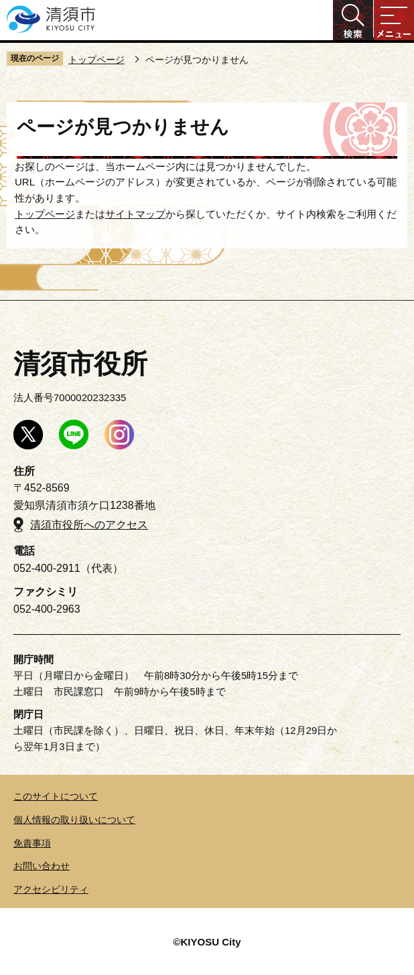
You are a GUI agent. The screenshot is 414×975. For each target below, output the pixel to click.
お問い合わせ (41, 865)
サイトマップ (135, 214)
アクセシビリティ (50, 889)
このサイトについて (55, 796)
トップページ (96, 59)
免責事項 (32, 843)
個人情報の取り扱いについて (74, 819)
